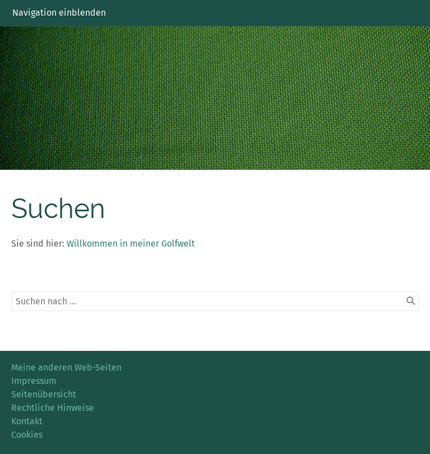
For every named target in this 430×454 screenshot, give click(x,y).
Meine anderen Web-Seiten (66, 367)
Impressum (34, 381)
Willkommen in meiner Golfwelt (131, 243)
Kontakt (27, 421)
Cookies (27, 434)
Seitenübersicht (43, 394)
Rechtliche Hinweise (52, 407)
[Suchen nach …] (215, 301)
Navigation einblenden (59, 12)
